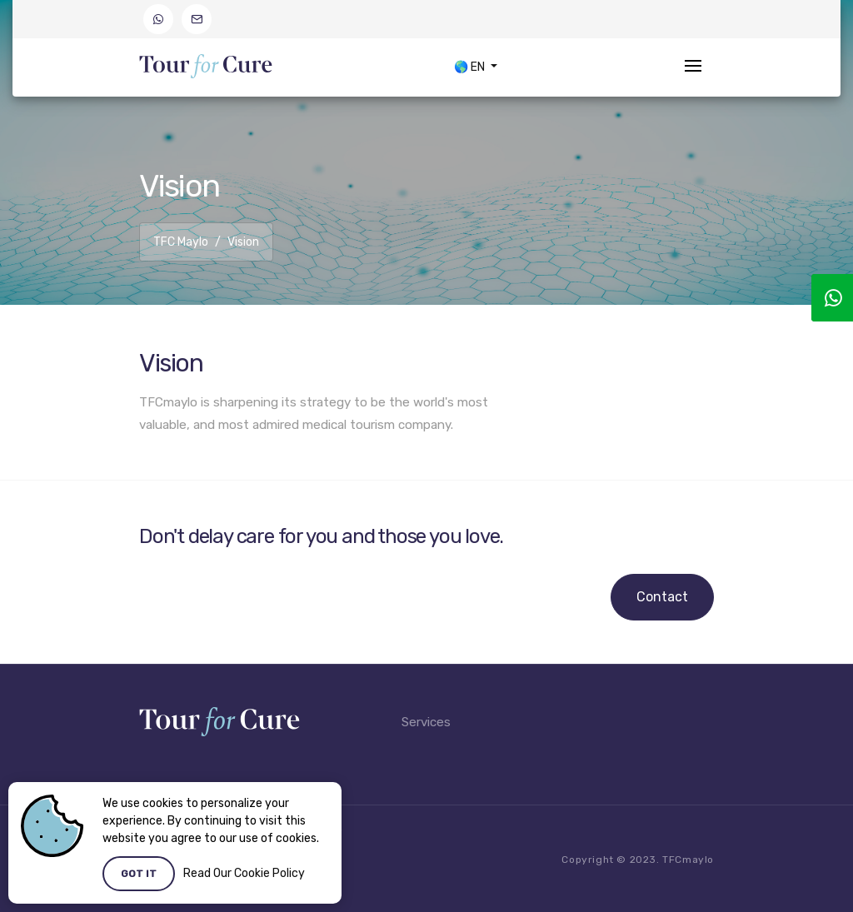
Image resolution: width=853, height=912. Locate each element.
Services (426, 722)
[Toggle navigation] (693, 67)
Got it (139, 874)
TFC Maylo (180, 242)
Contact (662, 597)
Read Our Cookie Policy (244, 873)
